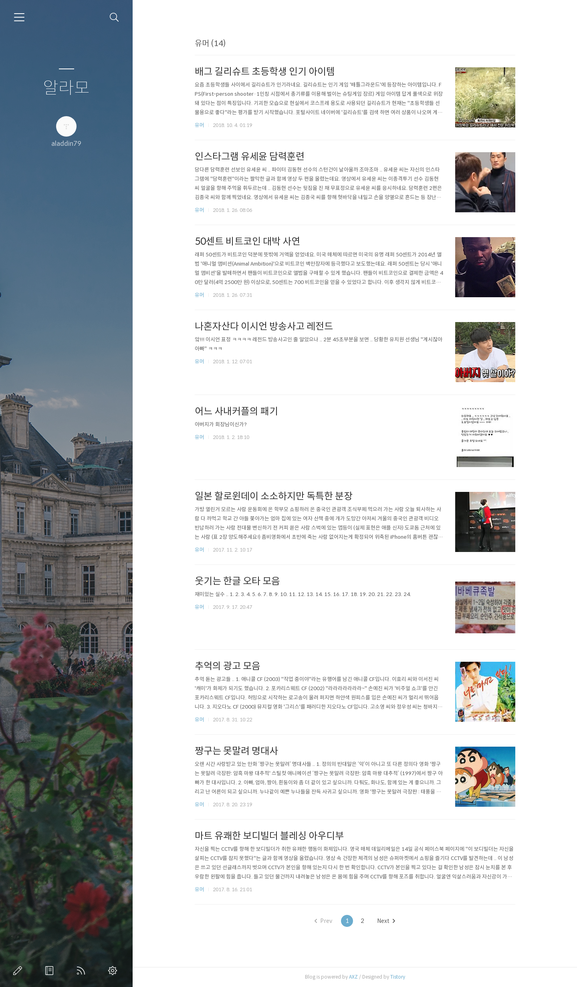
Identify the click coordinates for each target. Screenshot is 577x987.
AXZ (353, 977)
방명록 (51, 971)
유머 (199, 125)
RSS (82, 971)
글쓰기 (19, 971)
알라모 (66, 88)
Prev (323, 921)
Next (386, 921)
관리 (114, 971)
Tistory (397, 977)
